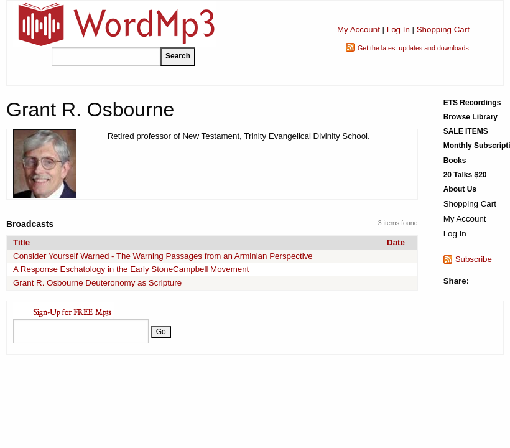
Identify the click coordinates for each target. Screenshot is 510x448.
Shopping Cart (443, 29)
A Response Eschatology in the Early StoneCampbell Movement (131, 269)
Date (396, 242)
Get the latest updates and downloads (413, 48)
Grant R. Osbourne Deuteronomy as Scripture (97, 282)
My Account (358, 29)
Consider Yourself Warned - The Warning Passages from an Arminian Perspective (163, 256)
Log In (398, 29)
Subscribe (473, 259)
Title (21, 242)
